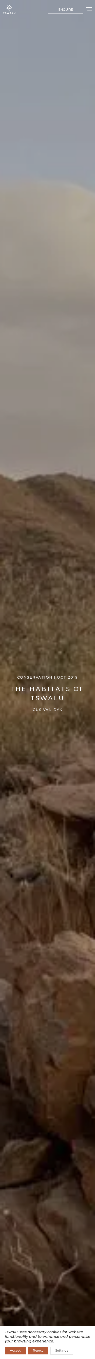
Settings (61, 1350)
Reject (38, 1350)
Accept (15, 1350)
